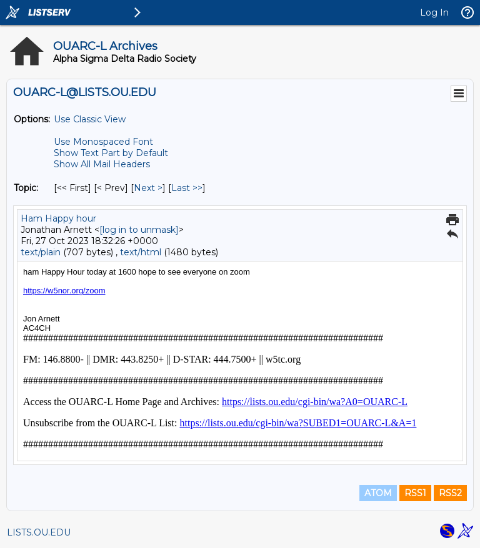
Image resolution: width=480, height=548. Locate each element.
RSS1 (415, 493)
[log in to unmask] (139, 229)
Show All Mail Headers (102, 164)
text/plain (41, 252)
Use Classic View (90, 119)
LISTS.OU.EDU (39, 532)
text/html (140, 252)
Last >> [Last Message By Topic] (186, 187)
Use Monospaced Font (103, 141)
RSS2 (450, 493)
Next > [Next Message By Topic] (148, 187)
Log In (434, 12)
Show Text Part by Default (111, 153)
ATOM (378, 493)
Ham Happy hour (58, 218)
